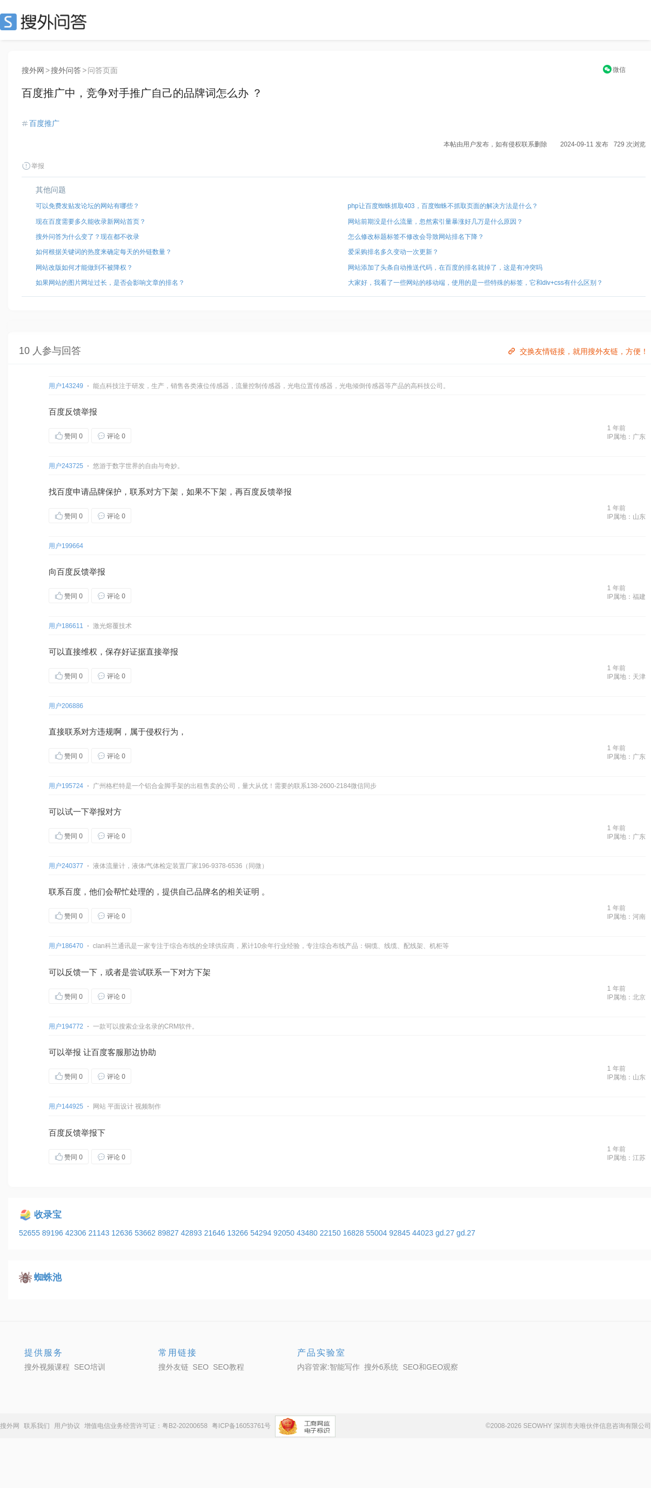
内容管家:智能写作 (328, 1367)
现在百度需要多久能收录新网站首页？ (91, 221)
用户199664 (66, 546)
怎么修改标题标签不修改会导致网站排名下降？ (416, 237)
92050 (285, 1233)
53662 (146, 1233)
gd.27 (446, 1233)
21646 (215, 1233)
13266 (238, 1233)
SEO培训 (89, 1367)
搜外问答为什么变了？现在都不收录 (87, 237)
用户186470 (66, 946)
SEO (46, 21)
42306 (77, 1233)
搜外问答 (66, 70)
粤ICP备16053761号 (241, 1426)
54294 (261, 1233)
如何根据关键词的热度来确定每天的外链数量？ (104, 252)
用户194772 (66, 1026)
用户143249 (66, 386)
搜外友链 (173, 1367)
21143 (99, 1233)
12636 (123, 1233)
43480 (308, 1233)
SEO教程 (228, 1367)
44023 (423, 1233)
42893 (192, 1233)
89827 (169, 1233)
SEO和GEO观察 (430, 1367)
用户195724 (66, 786)
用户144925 (66, 1106)
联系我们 (37, 1426)
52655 (30, 1233)
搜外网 (33, 70)
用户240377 (66, 866)
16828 (354, 1233)
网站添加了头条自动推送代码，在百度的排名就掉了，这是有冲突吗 (445, 267)
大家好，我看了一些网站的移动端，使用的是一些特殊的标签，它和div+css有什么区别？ (475, 282)
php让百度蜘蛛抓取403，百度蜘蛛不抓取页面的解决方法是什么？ (443, 206)
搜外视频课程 (47, 1367)
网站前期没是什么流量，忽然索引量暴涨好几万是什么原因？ (435, 221)
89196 (53, 1233)
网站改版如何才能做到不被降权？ (84, 267)
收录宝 (48, 1215)
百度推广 (44, 123)
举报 (33, 166)
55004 (377, 1233)
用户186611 (66, 626)
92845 (400, 1233)
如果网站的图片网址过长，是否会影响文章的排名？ (110, 282)
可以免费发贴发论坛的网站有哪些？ (87, 206)
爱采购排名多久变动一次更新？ (393, 252)
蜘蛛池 (48, 1277)
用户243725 (66, 466)
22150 (331, 1233)
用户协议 (67, 1426)
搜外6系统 (381, 1367)
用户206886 (66, 706)
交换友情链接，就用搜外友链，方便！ (577, 351)
